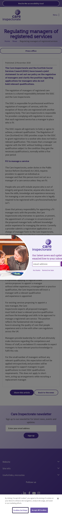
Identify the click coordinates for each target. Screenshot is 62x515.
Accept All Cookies (39, 511)
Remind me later (48, 270)
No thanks (36, 270)
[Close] (58, 499)
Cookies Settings (20, 511)
